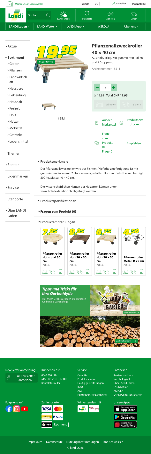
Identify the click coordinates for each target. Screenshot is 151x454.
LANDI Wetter (46, 27)
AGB (80, 390)
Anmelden (121, 3)
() (139, 4)
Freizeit (15, 108)
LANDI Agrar (121, 387)
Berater (13, 164)
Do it (13, 115)
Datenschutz (54, 442)
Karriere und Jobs (123, 375)
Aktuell (13, 46)
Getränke (16, 134)
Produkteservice (87, 379)
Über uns (130, 27)
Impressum (35, 442)
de (96, 4)
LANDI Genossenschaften (128, 394)
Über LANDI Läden (124, 383)
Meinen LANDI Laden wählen (29, 4)
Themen (14, 153)
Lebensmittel (19, 141)
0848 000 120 (49, 375)
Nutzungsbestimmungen (82, 442)
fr (103, 4)
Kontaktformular (51, 383)
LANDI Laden (18, 27)
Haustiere (16, 88)
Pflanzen (16, 70)
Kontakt (85, 4)
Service (13, 187)
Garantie (82, 375)
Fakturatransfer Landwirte (92, 394)
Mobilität (16, 128)
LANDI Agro (74, 27)
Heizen (14, 121)
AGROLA (103, 27)
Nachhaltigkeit (122, 379)
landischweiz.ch (113, 442)
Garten (14, 63)
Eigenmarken (18, 176)
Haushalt (16, 101)
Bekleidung (18, 95)
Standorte (15, 199)
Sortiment (16, 57)
